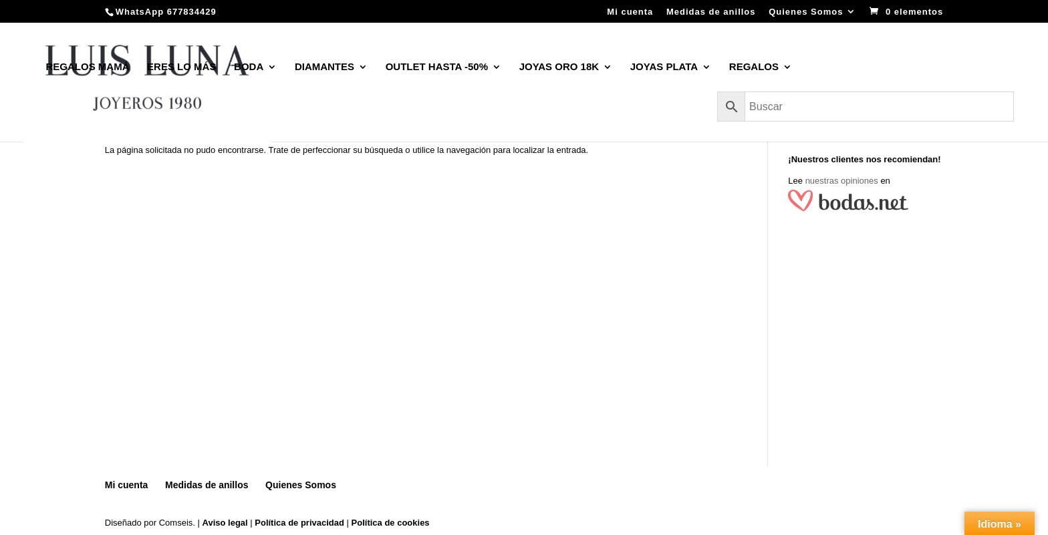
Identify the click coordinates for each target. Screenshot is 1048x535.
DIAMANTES (324, 67)
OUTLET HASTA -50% (437, 67)
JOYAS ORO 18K (559, 67)
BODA (248, 67)
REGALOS (754, 67)
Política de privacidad (299, 523)
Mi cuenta (630, 12)
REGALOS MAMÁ (87, 67)
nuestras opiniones (841, 181)
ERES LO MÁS (181, 67)
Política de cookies (391, 523)
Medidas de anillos (711, 12)
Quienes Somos (806, 12)
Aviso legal (225, 523)
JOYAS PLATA (664, 67)
